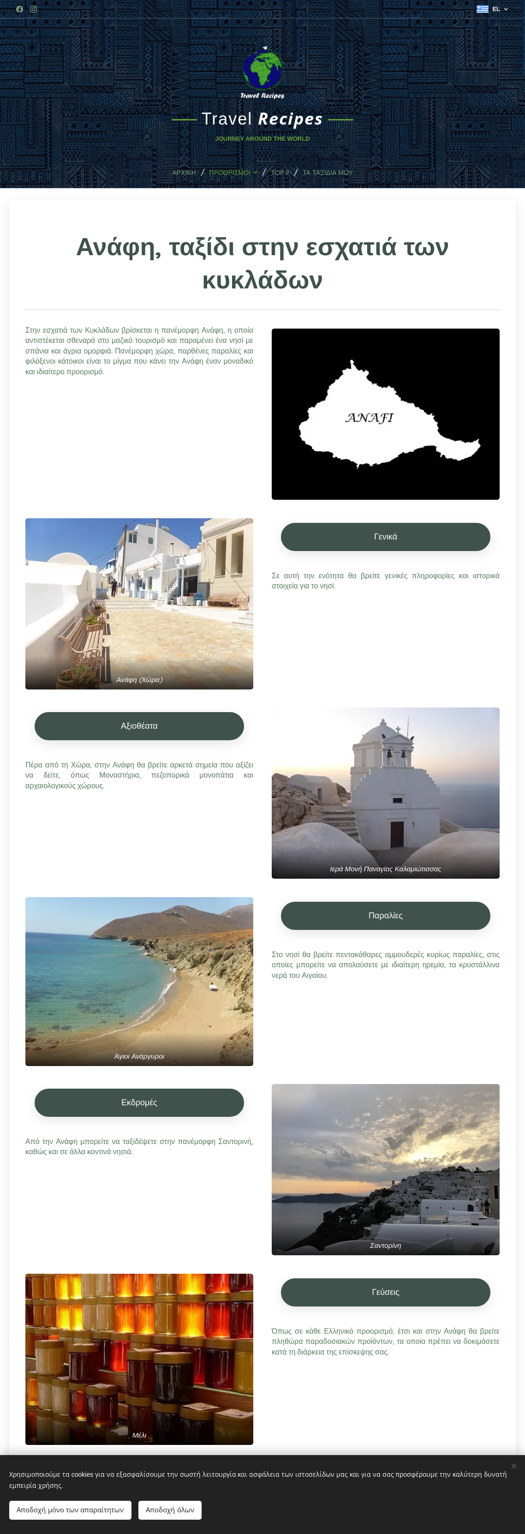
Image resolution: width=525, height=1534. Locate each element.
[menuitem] (176, 172)
